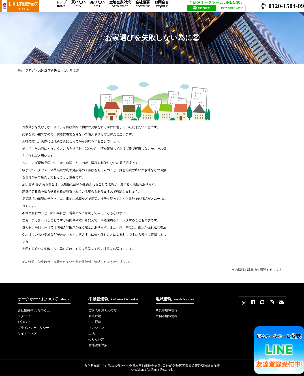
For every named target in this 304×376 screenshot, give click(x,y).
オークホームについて (44, 299)
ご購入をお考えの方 (102, 310)
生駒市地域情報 (167, 316)
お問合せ (161, 4)
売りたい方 (96, 339)
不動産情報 (113, 299)
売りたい (97, 4)
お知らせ (24, 322)
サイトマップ (27, 333)
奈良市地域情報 (167, 310)
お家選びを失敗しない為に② (58, 70)
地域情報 (175, 299)
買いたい (78, 4)
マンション (96, 327)
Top (20, 70)
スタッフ (24, 316)
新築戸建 (94, 316)
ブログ (30, 70)
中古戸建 (94, 322)
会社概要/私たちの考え (34, 310)
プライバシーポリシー (33, 327)
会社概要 (142, 4)
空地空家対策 (120, 4)
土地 (91, 333)
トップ (61, 4)
